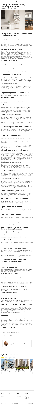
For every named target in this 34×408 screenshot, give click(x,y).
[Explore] (1, 1)
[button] (32, 1)
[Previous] (1, 373)
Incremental (31, 403)
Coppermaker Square (19, 369)
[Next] (32, 373)
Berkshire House (4, 369)
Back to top (3, 403)
